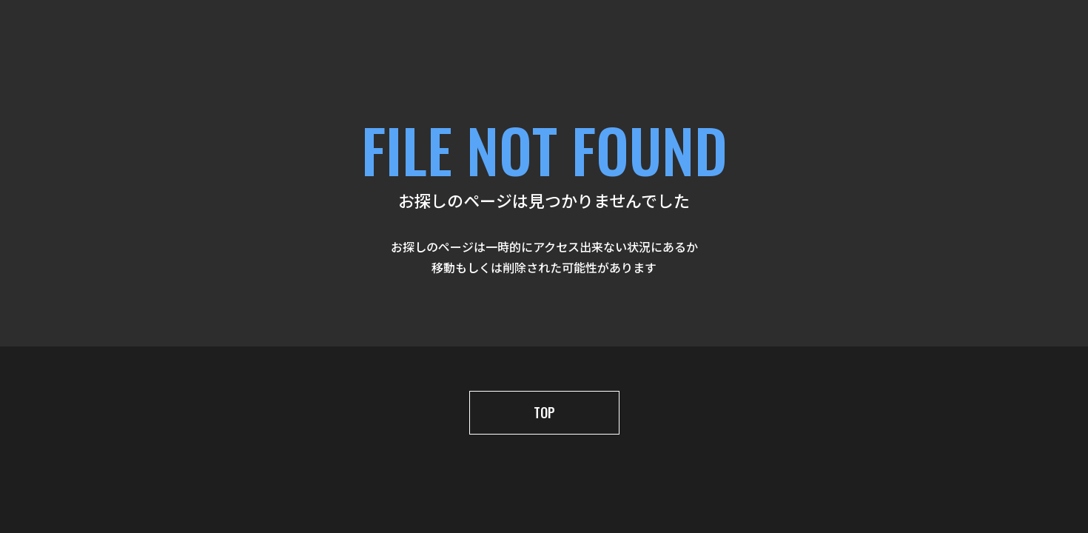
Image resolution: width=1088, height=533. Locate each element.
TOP (544, 412)
